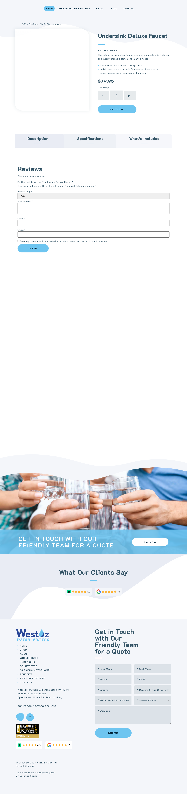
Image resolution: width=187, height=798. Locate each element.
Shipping (29, 770)
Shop (44, 10)
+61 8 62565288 (36, 697)
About (95, 10)
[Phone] (113, 683)
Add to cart (117, 113)
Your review (25, 205)
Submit (113, 737)
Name (22, 222)
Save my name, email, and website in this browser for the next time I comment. (64, 245)
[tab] (39, 145)
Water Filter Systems (69, 10)
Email (22, 234)
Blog (109, 10)
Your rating (25, 195)
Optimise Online (28, 780)
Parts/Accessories (51, 28)
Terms (19, 770)
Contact (125, 10)
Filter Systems (30, 28)
